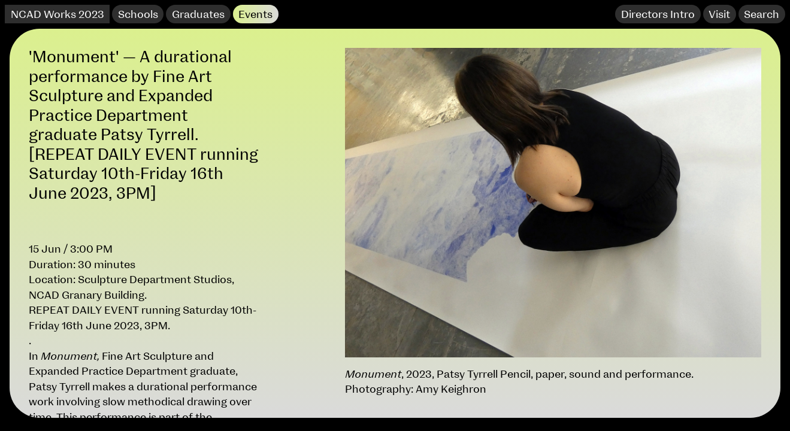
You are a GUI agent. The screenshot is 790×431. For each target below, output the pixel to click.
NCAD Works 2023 (57, 14)
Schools (138, 14)
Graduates (198, 14)
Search (761, 14)
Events (255, 14)
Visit (719, 14)
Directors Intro (658, 14)
